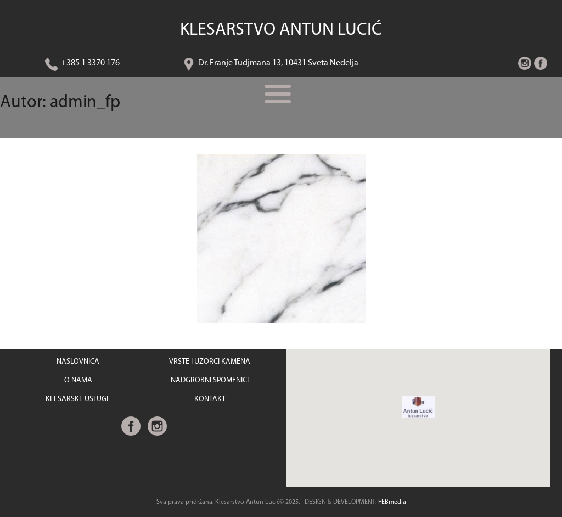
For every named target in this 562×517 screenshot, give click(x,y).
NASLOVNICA (78, 362)
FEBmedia (392, 502)
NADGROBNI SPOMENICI (210, 380)
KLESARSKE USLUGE (78, 399)
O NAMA (78, 380)
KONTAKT (210, 399)
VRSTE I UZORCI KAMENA (209, 362)
